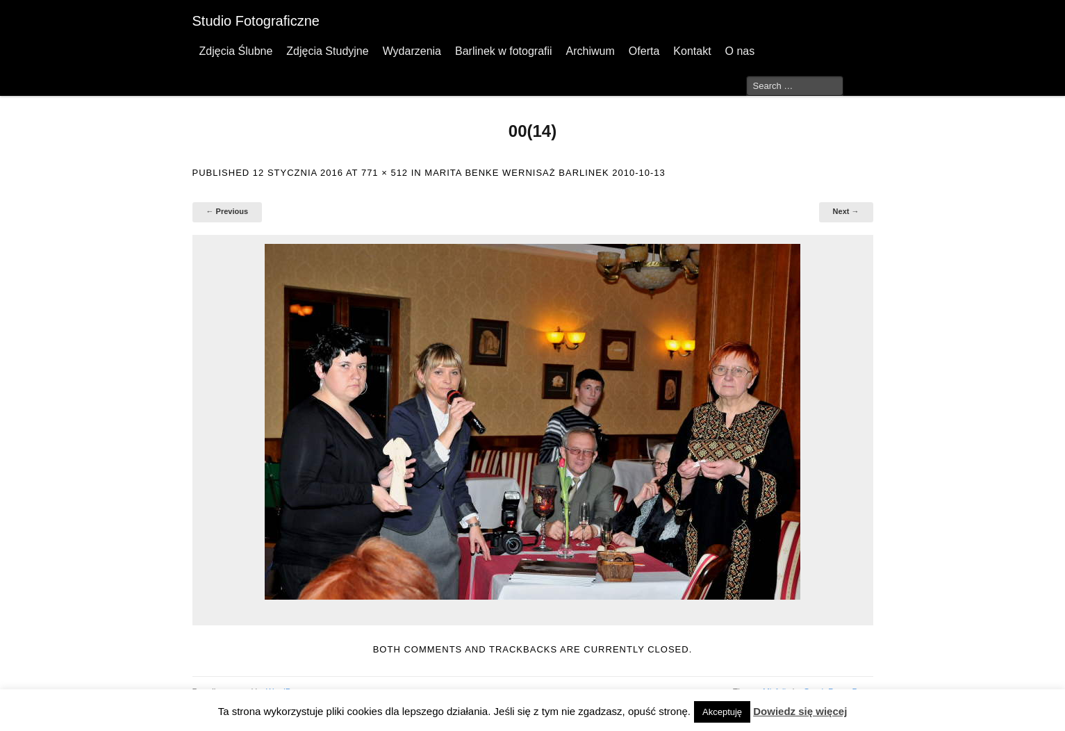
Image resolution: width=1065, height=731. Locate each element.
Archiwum (590, 51)
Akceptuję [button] (722, 712)
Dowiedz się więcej (800, 711)
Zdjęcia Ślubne (236, 51)
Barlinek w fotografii (503, 51)
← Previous (227, 211)
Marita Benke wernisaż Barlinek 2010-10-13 (544, 172)
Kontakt (692, 51)
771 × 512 (384, 172)
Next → (846, 211)
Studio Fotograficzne (256, 20)
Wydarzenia (412, 51)
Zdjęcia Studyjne (327, 51)
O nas (740, 51)
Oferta (644, 51)
